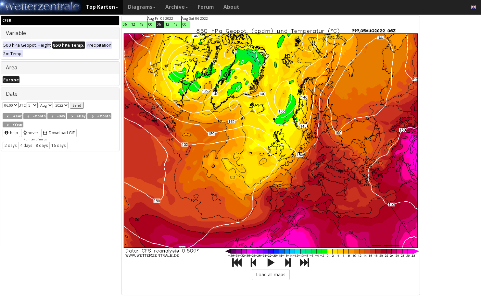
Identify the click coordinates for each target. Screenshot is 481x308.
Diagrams (142, 7)
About (231, 7)
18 (142, 24)
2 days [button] (11, 145)
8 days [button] (42, 145)
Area (11, 67)
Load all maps (270, 274)
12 (133, 24)
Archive (176, 7)
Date (12, 93)
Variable (16, 33)
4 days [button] (26, 145)
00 (150, 24)
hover (30, 133)
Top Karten (102, 7)
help (11, 133)
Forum (206, 7)
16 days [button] (58, 145)
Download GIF (59, 133)
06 (125, 24)
